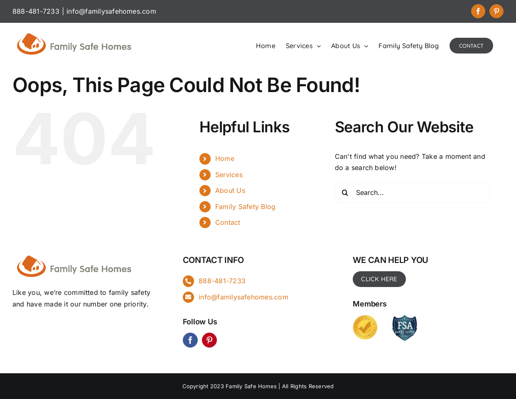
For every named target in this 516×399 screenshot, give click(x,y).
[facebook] (190, 340)
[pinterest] (209, 340)
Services (229, 174)
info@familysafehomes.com (111, 11)
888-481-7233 (222, 281)
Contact (228, 222)
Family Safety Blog (245, 206)
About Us (230, 190)
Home (224, 158)
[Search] (345, 192)
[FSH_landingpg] (74, 254)
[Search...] (412, 192)
